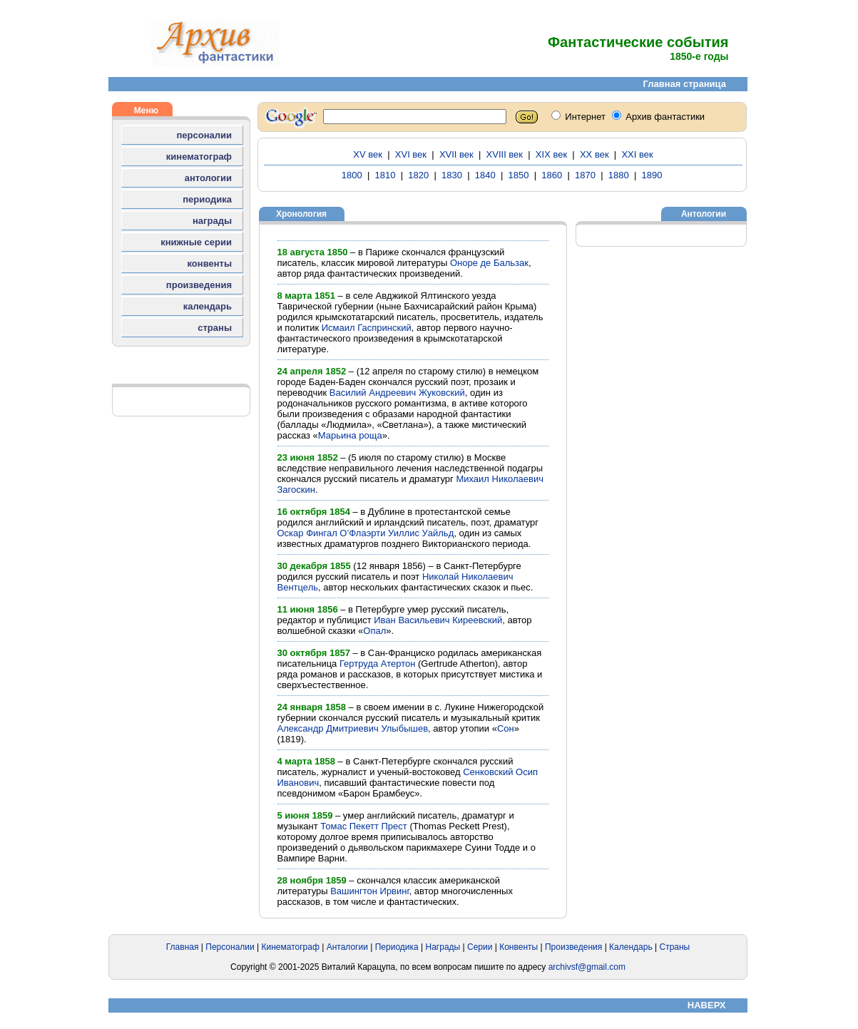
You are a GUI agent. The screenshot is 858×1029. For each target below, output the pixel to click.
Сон (505, 728)
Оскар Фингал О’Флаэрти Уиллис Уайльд (365, 533)
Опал (374, 630)
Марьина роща (350, 435)
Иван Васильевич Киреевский (438, 620)
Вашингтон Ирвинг (369, 891)
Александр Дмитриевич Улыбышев (353, 728)
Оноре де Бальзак (489, 262)
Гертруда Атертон (377, 663)
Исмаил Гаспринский (367, 327)
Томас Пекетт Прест (363, 826)
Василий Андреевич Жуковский (397, 392)
